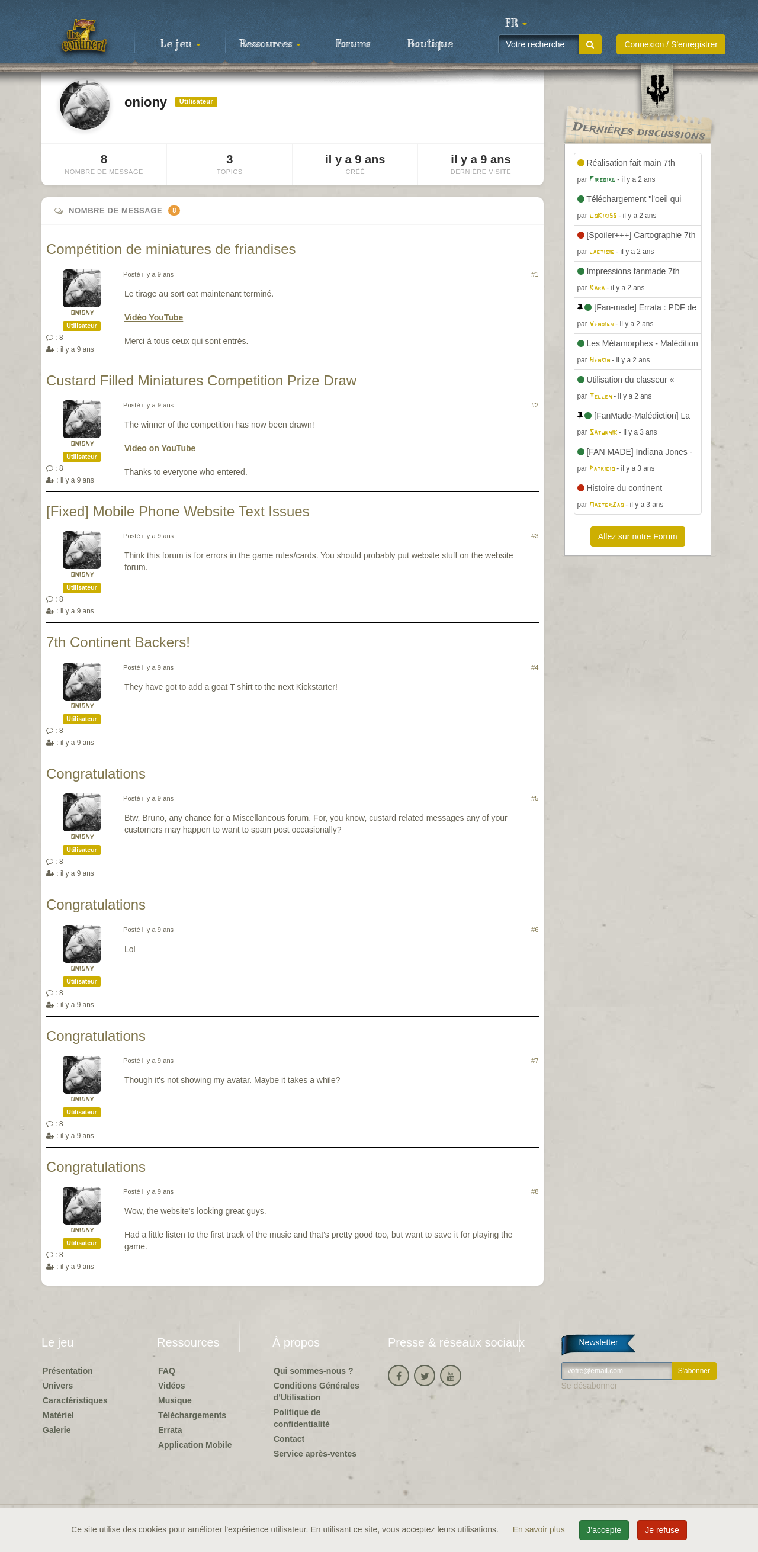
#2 (534, 405)
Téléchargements (192, 1415)
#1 (534, 274)
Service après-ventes (315, 1453)
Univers (58, 1385)
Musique (175, 1400)
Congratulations (96, 774)
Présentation (68, 1371)
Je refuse (662, 1530)
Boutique (430, 44)
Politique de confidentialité (302, 1418)
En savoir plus (540, 1529)
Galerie (56, 1430)
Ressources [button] (270, 44)
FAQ (166, 1371)
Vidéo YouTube (153, 317)
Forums (353, 44)
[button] (515, 23)
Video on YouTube (159, 448)
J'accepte (604, 1530)
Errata (170, 1430)
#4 (534, 667)
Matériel (58, 1415)
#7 (534, 1060)
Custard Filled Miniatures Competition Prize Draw (201, 380)
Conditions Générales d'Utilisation (316, 1391)
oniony (82, 313)
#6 (534, 929)
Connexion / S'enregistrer (671, 44)
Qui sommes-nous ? (314, 1371)
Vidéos (171, 1385)
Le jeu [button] (180, 44)
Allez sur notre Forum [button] (637, 536)
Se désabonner (589, 1385)
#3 (534, 535)
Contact (289, 1439)
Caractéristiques (75, 1400)
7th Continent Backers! (118, 642)
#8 (534, 1191)
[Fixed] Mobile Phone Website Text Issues (178, 511)
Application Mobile (195, 1445)
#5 (534, 798)
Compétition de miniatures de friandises (171, 249)
